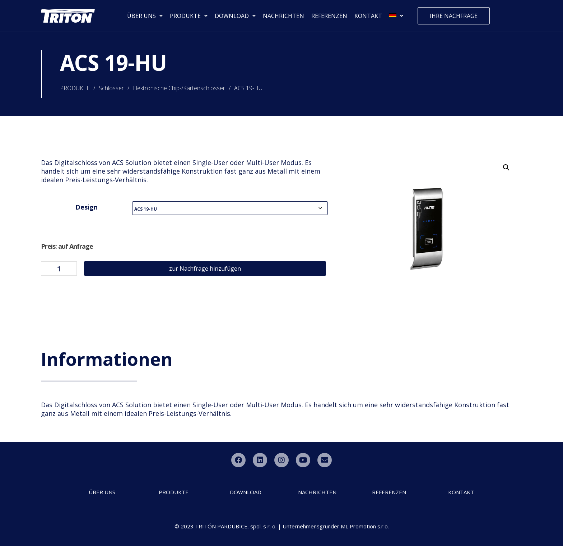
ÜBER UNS (145, 16)
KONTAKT (368, 16)
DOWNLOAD (235, 16)
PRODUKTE (189, 16)
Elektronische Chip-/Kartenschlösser (179, 88)
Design (86, 207)
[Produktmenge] (59, 268)
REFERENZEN (329, 16)
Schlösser (111, 88)
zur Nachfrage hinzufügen (205, 268)
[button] (506, 167)
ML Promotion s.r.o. (365, 526)
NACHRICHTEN (283, 16)
